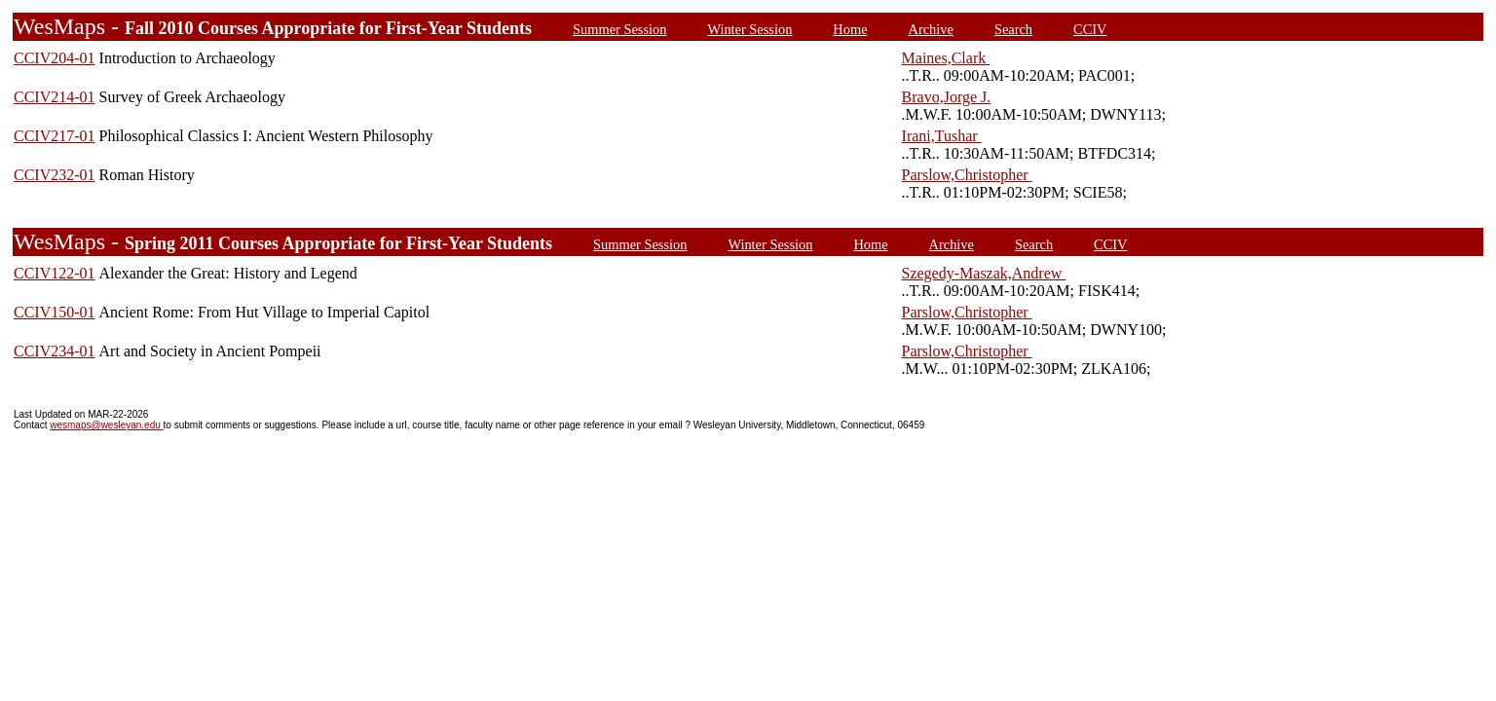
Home (850, 29)
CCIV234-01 (54, 351)
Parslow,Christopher (967, 174)
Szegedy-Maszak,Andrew (984, 273)
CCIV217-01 (54, 136)
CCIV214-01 (54, 97)
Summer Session (619, 29)
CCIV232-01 (54, 174)
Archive (931, 29)
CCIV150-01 (54, 312)
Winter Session (749, 29)
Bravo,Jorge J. (946, 97)
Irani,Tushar (942, 136)
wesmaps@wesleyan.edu (106, 425)
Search (1013, 29)
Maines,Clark (946, 58)
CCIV (1089, 29)
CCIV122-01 (54, 273)
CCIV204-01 (54, 58)
